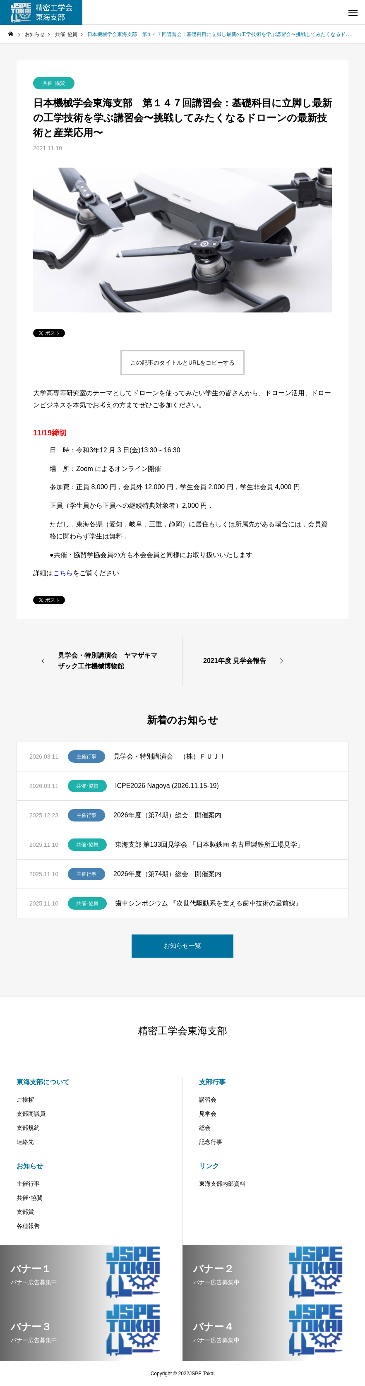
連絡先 (25, 1142)
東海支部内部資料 (222, 1183)
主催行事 (86, 756)
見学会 (207, 1113)
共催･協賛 (54, 83)
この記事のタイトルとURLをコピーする (182, 362)
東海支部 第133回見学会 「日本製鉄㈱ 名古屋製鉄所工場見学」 (209, 844)
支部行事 (212, 1082)
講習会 (207, 1099)
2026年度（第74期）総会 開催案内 (167, 815)
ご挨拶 (25, 1099)
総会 (205, 1127)
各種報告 (28, 1226)
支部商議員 (31, 1113)
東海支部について (43, 1082)
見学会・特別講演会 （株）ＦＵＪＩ (169, 756)
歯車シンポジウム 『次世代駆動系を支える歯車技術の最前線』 (208, 903)
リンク (209, 1166)
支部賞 (25, 1211)
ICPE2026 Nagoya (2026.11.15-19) (167, 785)
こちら (63, 572)
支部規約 (28, 1127)
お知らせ (30, 1166)
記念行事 (210, 1142)
